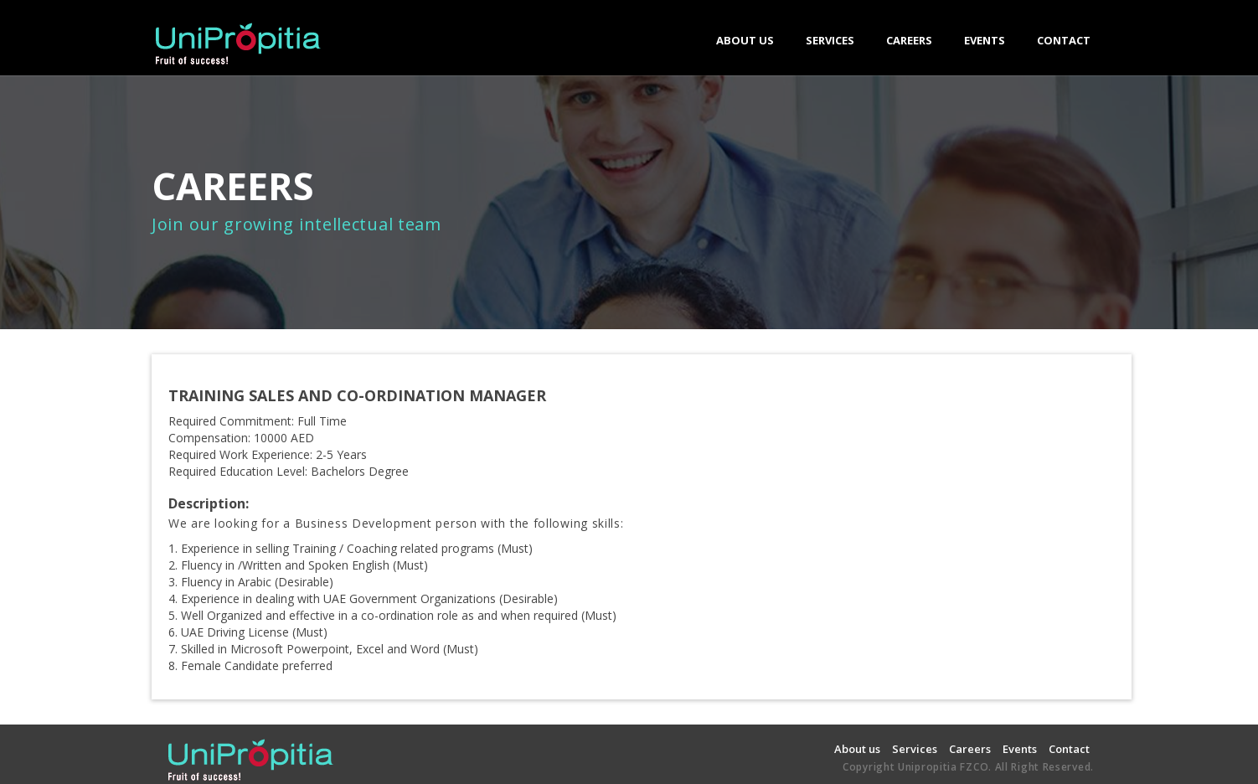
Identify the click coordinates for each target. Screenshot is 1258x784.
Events (1020, 748)
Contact (1069, 748)
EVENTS (984, 40)
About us (857, 748)
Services (914, 748)
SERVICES (830, 46)
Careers (970, 748)
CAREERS (909, 40)
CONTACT (1063, 40)
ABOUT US (745, 40)
